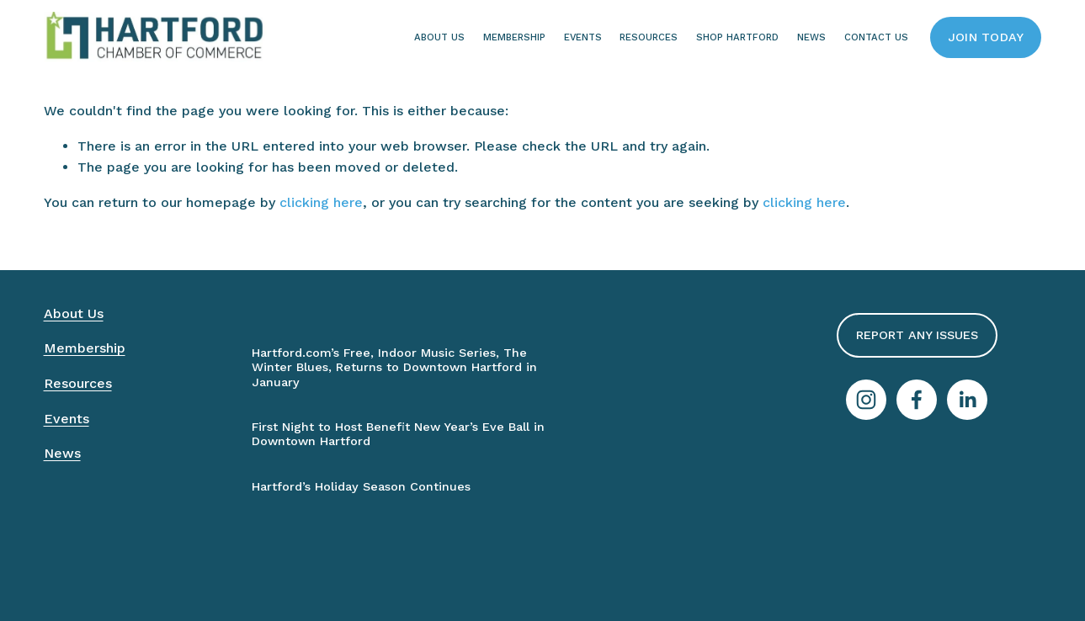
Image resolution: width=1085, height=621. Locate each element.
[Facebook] (916, 400)
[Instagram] (866, 400)
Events (583, 37)
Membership (514, 37)
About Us (439, 37)
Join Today (986, 37)
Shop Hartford (737, 37)
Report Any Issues (917, 335)
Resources (649, 37)
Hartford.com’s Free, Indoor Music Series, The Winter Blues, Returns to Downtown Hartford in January (394, 368)
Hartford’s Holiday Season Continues (361, 487)
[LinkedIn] (967, 400)
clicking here (321, 202)
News (62, 453)
